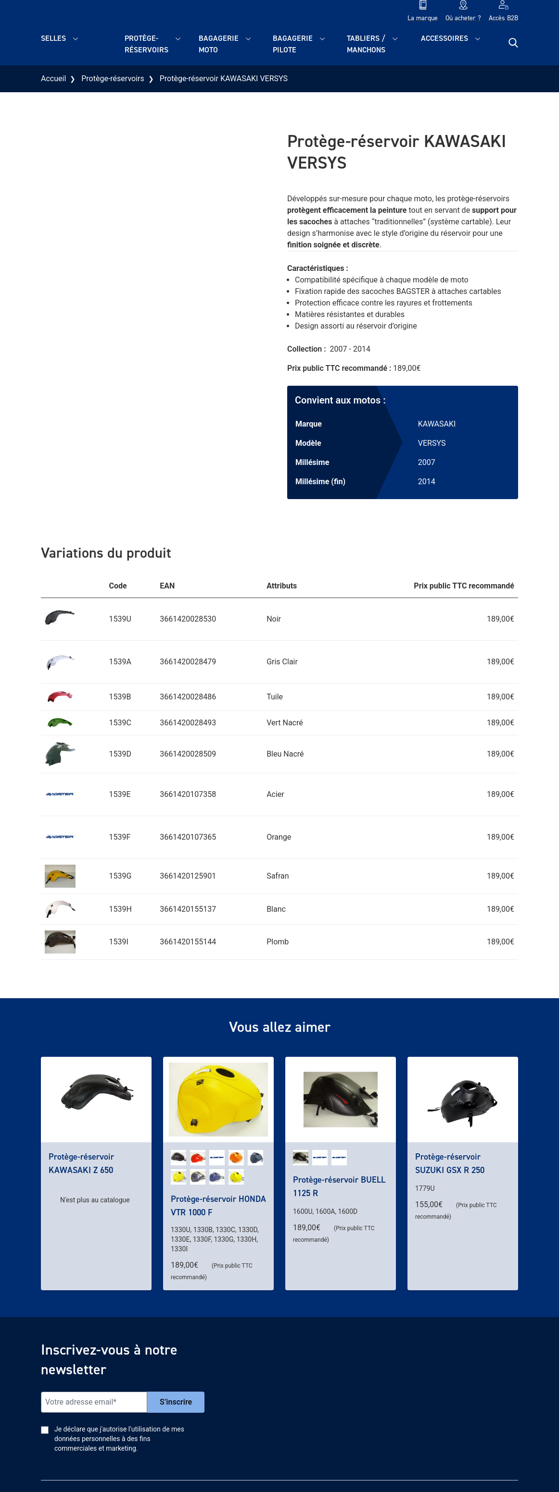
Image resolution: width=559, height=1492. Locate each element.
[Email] (94, 1402)
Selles (53, 38)
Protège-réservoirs (146, 44)
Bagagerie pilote (293, 44)
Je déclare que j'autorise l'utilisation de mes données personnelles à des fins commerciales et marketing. (119, 1438)
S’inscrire (176, 1401)
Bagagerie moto (219, 44)
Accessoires (444, 38)
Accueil (53, 78)
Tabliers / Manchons (366, 44)
